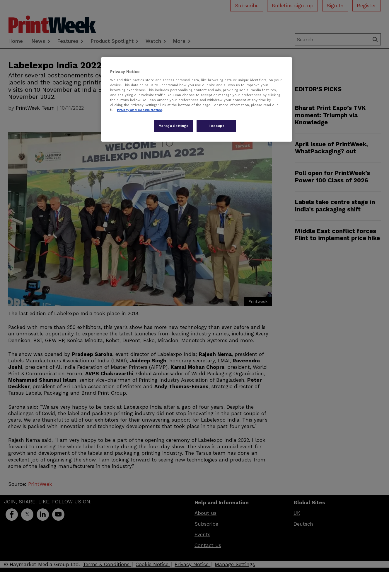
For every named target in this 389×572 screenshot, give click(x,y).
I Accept (216, 126)
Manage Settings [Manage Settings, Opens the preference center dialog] (173, 126)
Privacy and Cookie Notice (139, 110)
